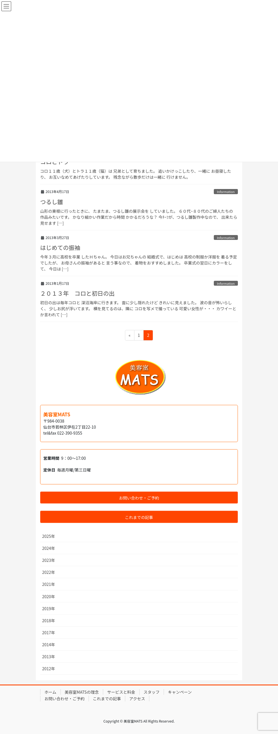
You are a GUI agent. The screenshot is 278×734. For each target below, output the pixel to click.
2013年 (48, 656)
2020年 (48, 596)
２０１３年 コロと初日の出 (77, 293)
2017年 (48, 632)
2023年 (48, 560)
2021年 (48, 584)
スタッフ (152, 692)
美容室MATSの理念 (82, 692)
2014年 (48, 644)
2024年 (48, 548)
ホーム (50, 692)
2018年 (48, 620)
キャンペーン (180, 692)
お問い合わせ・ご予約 (64, 698)
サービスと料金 (121, 692)
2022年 (48, 572)
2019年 (48, 608)
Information (226, 191)
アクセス (137, 698)
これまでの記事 (107, 698)
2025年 (48, 536)
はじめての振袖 (60, 247)
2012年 (48, 668)
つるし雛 (51, 202)
